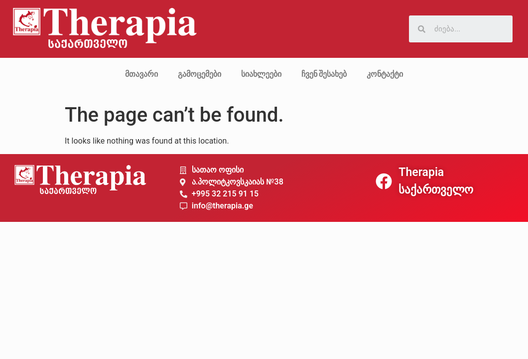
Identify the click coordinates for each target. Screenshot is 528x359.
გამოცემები (199, 74)
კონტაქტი (385, 74)
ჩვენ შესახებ (324, 74)
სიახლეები (261, 74)
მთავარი (141, 74)
